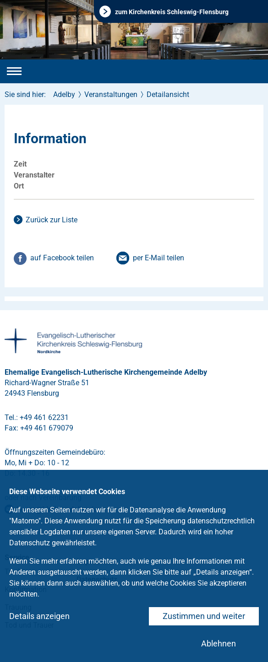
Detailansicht (168, 94)
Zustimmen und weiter (204, 616)
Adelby (64, 94)
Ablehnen (218, 643)
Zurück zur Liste (51, 219)
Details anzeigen (39, 616)
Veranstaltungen (110, 94)
